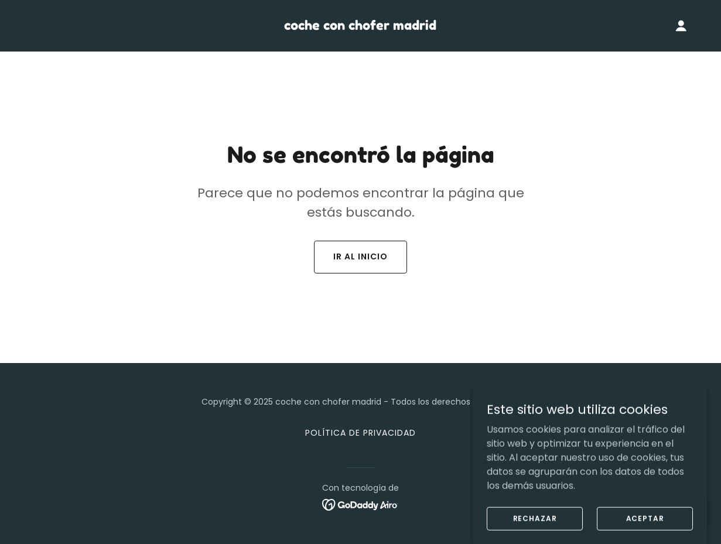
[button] (681, 25)
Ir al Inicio (360, 256)
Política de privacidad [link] (360, 433)
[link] (360, 26)
